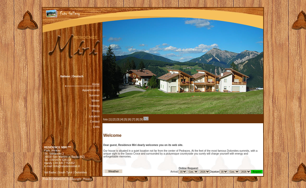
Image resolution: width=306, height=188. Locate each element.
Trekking (94, 105)
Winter (95, 100)
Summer (94, 95)
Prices (96, 111)
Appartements (91, 90)
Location (94, 116)
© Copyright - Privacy (79, 179)
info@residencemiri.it (67, 166)
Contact (95, 121)
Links (96, 126)
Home (96, 84)
